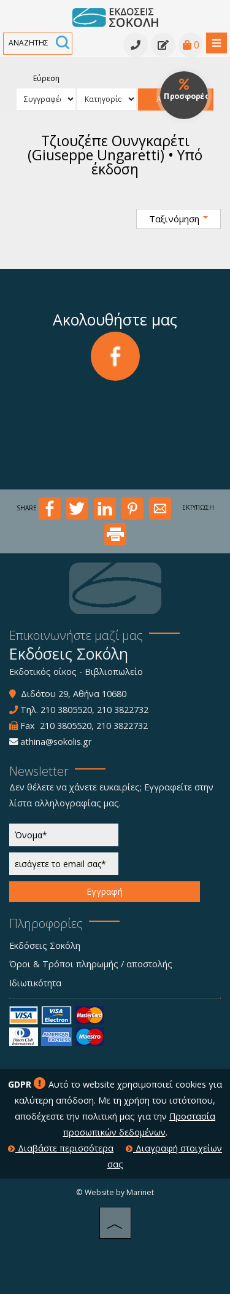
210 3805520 (66, 709)
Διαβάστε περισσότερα (60, 1148)
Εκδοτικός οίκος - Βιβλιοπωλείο (76, 671)
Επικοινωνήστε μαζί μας (76, 635)
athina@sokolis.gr (55, 741)
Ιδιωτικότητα (35, 983)
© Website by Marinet (115, 1192)
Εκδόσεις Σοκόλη (44, 945)
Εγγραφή (104, 891)
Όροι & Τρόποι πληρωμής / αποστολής (90, 964)
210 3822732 (122, 709)
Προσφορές (186, 90)
